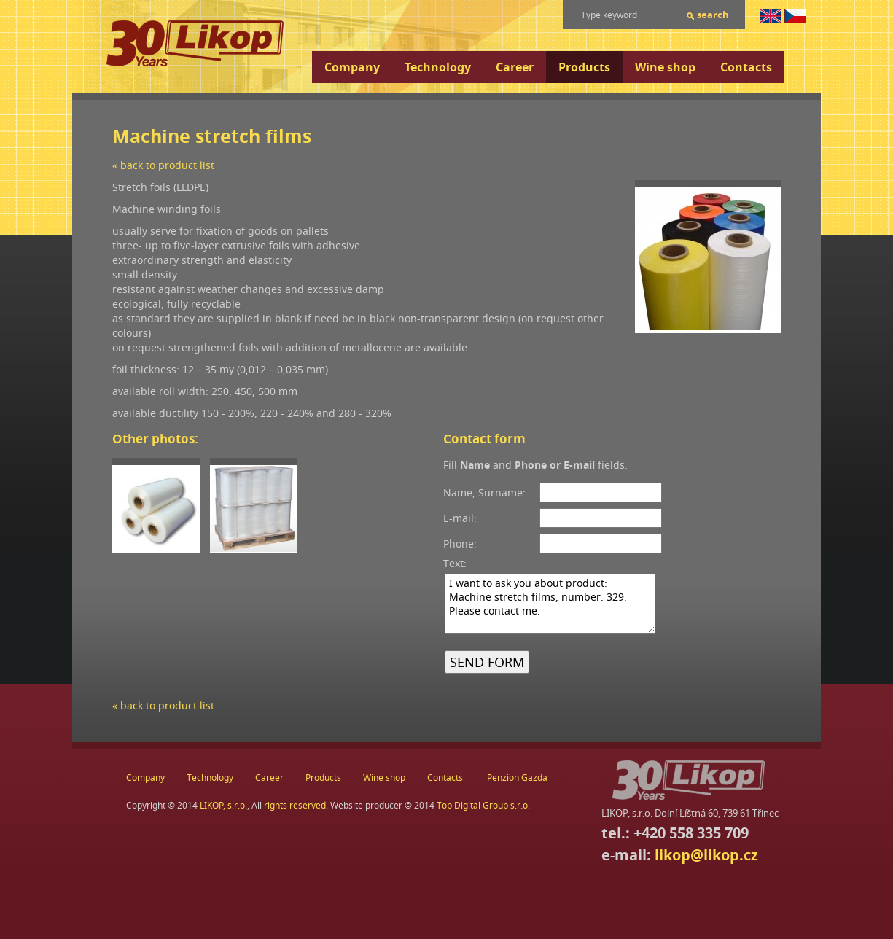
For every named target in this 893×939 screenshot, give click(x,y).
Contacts (746, 67)
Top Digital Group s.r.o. (483, 805)
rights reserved (295, 805)
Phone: (460, 543)
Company (352, 67)
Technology (438, 67)
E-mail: (460, 518)
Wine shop (665, 67)
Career (515, 67)
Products (584, 67)
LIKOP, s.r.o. (223, 805)
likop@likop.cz (706, 855)
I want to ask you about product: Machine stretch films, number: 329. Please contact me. (550, 604)
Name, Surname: (484, 492)
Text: (455, 563)
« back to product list (163, 165)
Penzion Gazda (517, 777)
